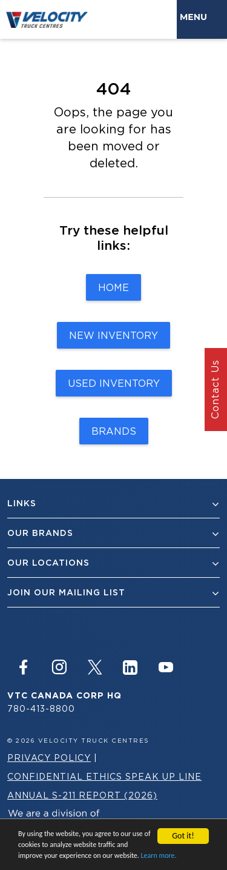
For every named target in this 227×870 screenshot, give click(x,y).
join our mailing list (113, 592)
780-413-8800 (41, 708)
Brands (113, 431)
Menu (196, 17)
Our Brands (113, 533)
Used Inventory (114, 383)
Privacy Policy (49, 757)
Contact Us (215, 390)
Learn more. (159, 856)
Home (113, 287)
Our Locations (113, 563)
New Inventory (113, 335)
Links (113, 503)
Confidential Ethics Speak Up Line (104, 776)
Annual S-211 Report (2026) (82, 795)
